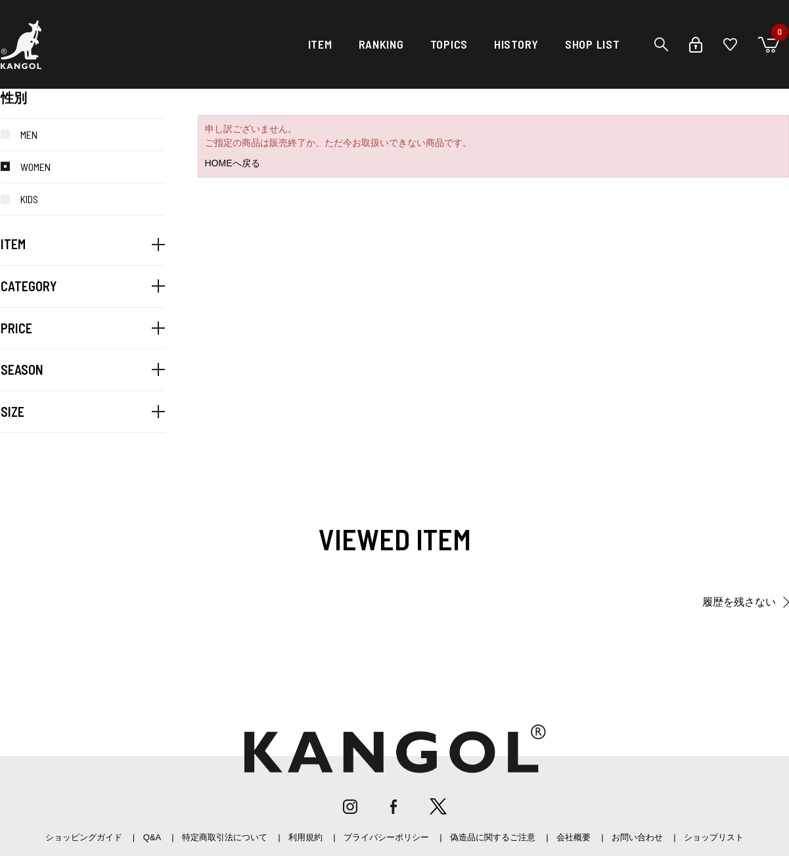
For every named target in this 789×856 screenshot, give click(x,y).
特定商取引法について (224, 837)
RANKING (381, 44)
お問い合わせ (637, 837)
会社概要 (573, 837)
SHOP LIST (592, 44)
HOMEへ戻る (232, 163)
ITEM (320, 44)
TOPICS (449, 44)
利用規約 (305, 837)
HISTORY (516, 44)
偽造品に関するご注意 (492, 837)
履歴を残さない (739, 601)
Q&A (152, 837)
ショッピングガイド (83, 837)
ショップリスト (714, 837)
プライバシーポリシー (386, 837)
